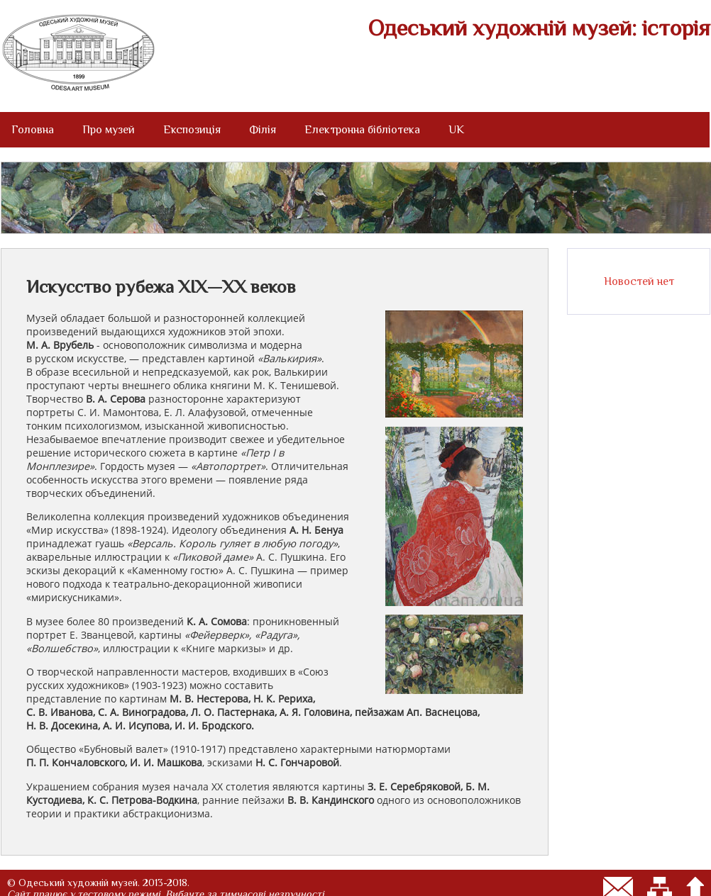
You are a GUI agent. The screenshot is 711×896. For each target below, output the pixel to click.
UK (456, 129)
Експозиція (192, 129)
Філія (262, 129)
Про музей (108, 129)
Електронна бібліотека (362, 129)
